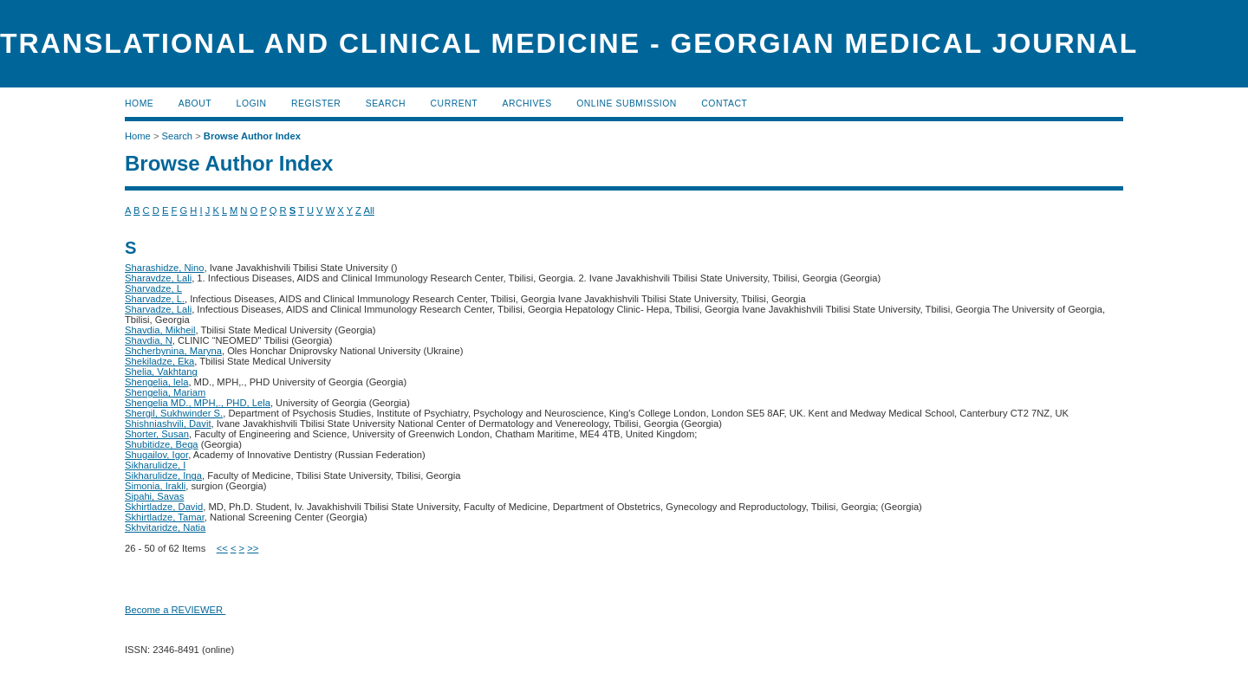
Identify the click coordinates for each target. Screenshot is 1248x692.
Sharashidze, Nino (164, 267)
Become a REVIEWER (175, 610)
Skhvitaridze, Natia (165, 527)
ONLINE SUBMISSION (626, 103)
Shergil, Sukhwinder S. (174, 413)
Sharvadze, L (153, 288)
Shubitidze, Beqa (161, 444)
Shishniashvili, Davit (168, 423)
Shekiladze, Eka (159, 361)
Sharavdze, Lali (158, 278)
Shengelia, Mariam (165, 392)
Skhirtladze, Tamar (165, 517)
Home (139, 103)
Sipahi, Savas (154, 496)
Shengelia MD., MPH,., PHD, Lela (197, 403)
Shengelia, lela (156, 382)
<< (222, 548)
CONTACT (724, 103)
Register (316, 103)
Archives (526, 103)
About (195, 103)
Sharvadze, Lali (158, 309)
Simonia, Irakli (155, 486)
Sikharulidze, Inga (163, 475)
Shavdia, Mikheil (160, 330)
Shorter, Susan (157, 434)
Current (454, 103)
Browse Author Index (252, 136)
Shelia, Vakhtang (161, 371)
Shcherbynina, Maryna (173, 351)
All (368, 210)
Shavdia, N (148, 340)
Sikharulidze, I (155, 465)
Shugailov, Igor (156, 454)
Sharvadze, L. (155, 299)
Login (252, 103)
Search (386, 103)
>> (252, 548)
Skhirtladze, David (164, 506)
